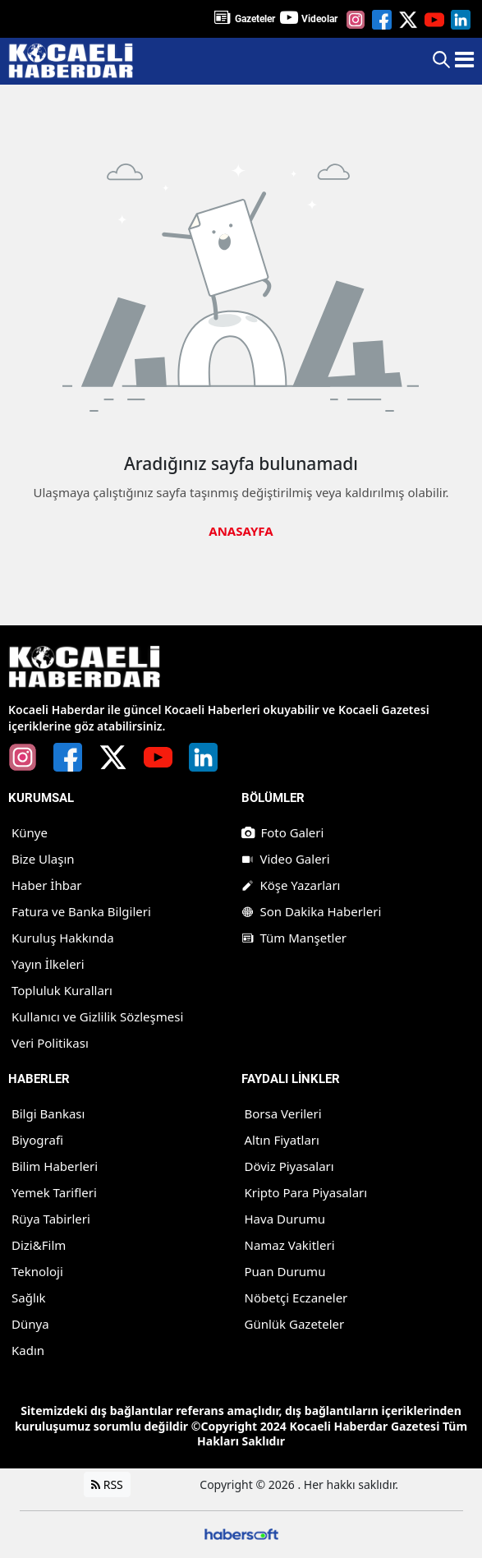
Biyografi (37, 1140)
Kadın (27, 1350)
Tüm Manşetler (294, 937)
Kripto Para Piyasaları (306, 1192)
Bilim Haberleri (54, 1166)
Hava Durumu (285, 1218)
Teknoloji (37, 1271)
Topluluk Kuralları (61, 990)
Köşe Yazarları (291, 885)
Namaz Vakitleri (290, 1245)
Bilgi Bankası (48, 1113)
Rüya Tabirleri (50, 1218)
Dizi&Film (38, 1245)
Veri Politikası (50, 1043)
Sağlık (28, 1297)
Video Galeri (285, 858)
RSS (107, 1484)
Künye (29, 832)
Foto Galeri (282, 832)
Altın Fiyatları (282, 1140)
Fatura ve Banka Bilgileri (81, 911)
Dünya (30, 1324)
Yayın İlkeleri (48, 964)
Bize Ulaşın (43, 858)
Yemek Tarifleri (54, 1192)
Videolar (319, 19)
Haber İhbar (46, 885)
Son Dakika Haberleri (311, 911)
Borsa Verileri (283, 1113)
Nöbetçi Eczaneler (296, 1297)
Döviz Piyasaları (289, 1166)
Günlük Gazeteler (295, 1324)
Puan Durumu (285, 1271)
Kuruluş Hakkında (62, 937)
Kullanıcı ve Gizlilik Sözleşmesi (97, 1016)
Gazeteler (255, 19)
